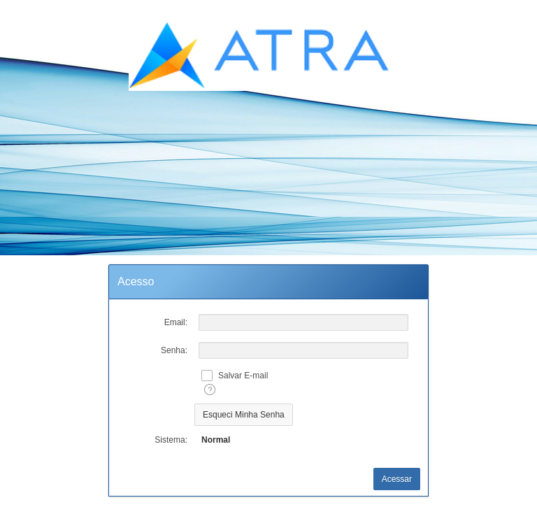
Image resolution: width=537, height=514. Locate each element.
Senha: (174, 350)
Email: (175, 322)
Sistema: (171, 440)
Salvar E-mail (243, 375)
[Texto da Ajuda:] (210, 389)
